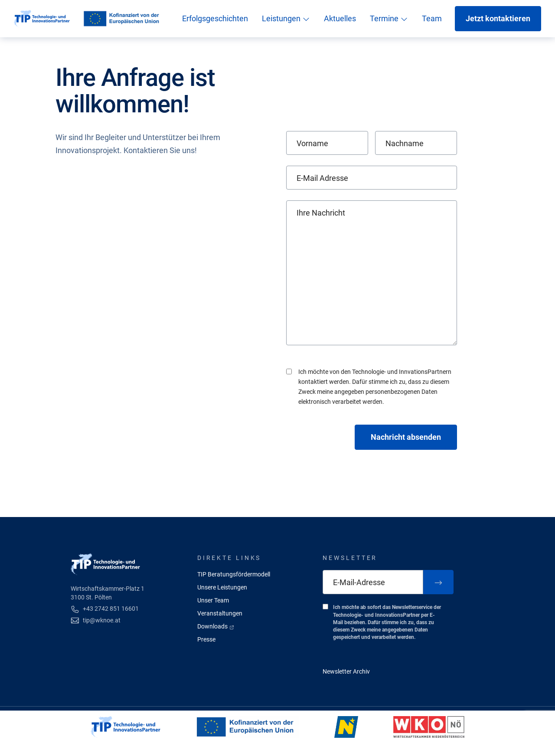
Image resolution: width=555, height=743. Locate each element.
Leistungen (286, 18)
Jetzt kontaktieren (498, 18)
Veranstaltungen (219, 613)
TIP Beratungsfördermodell (233, 574)
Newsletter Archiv (346, 671)
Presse (206, 639)
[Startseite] (42, 18)
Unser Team (213, 600)
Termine (389, 18)
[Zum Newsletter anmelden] (438, 582)
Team (432, 18)
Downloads (216, 626)
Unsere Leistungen (222, 587)
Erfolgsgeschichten (215, 18)
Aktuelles (340, 18)
